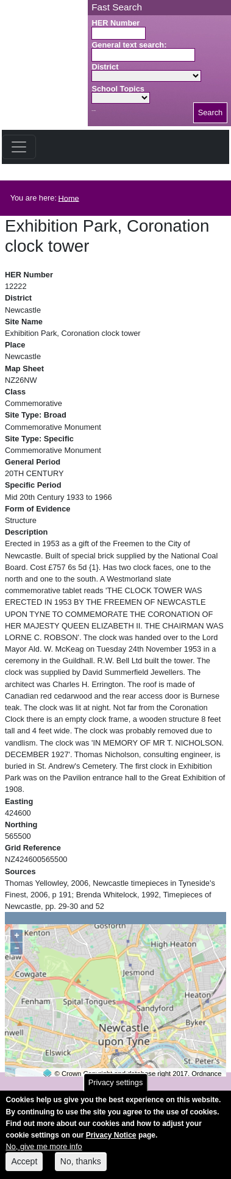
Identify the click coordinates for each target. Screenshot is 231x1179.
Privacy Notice (111, 1142)
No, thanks (80, 1169)
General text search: (128, 44)
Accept (24, 1169)
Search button (93, 110)
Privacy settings (115, 1089)
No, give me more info (43, 1153)
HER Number (115, 22)
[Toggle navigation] (19, 147)
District (104, 66)
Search (210, 112)
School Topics (117, 88)
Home (69, 197)
